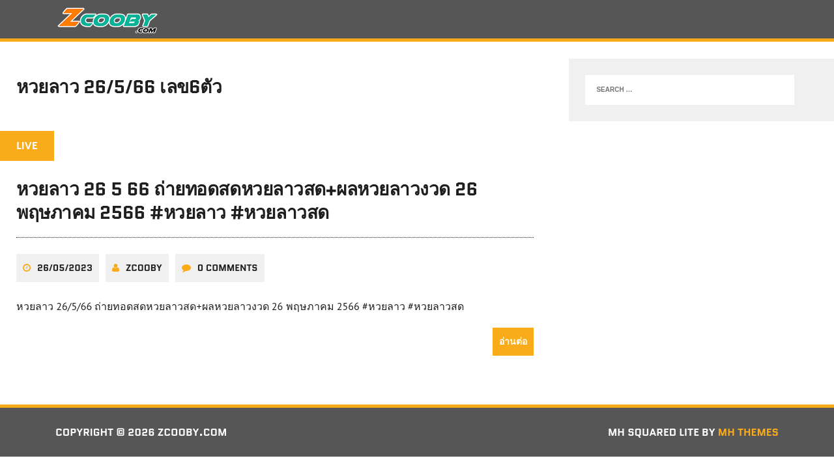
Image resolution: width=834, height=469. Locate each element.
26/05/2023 (65, 267)
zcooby (144, 267)
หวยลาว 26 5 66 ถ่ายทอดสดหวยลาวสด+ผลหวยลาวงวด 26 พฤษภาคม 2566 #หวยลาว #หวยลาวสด (247, 200)
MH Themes (748, 432)
